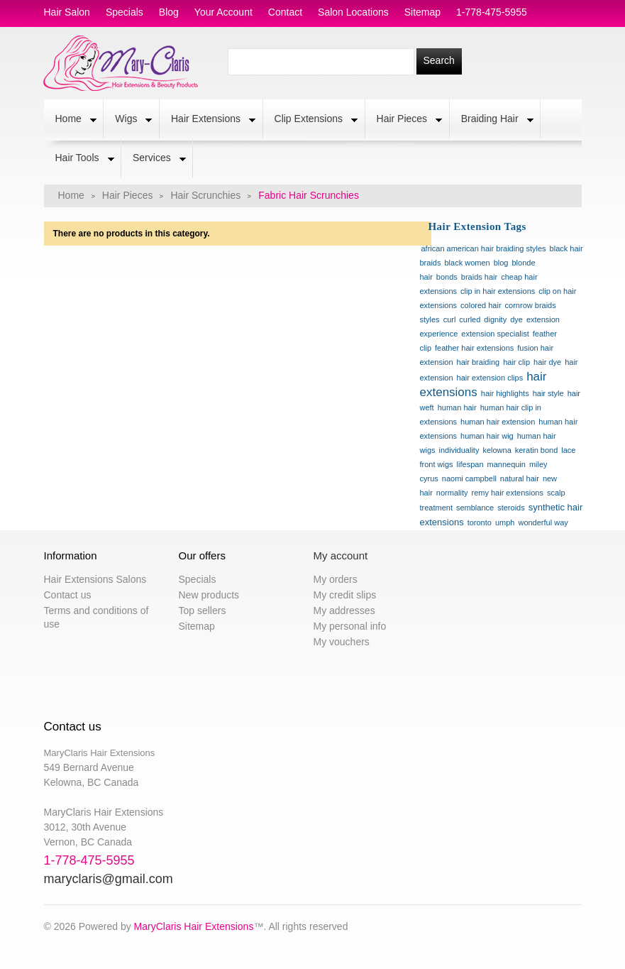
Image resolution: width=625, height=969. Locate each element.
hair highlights (505, 393)
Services (153, 159)
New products (209, 595)
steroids (511, 507)
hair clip (516, 362)
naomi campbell (469, 478)
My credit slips (345, 595)
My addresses (344, 610)
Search (439, 60)
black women (467, 262)
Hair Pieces (404, 120)
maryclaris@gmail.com (108, 879)
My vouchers (342, 641)
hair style (548, 393)
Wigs (128, 120)
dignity (495, 319)
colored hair (480, 305)
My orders (336, 579)
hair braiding (478, 362)
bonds (447, 277)
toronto (480, 522)
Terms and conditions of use (96, 617)
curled (469, 319)
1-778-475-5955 (491, 12)
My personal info (350, 626)
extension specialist (495, 333)
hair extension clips (490, 377)
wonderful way (543, 522)
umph (505, 522)
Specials (197, 579)
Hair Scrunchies (205, 195)
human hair (457, 407)
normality (452, 492)
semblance (475, 507)
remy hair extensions (507, 492)
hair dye (547, 362)
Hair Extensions (207, 120)
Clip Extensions (310, 120)
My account (341, 555)
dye (516, 319)
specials (124, 12)
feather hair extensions (474, 348)
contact (285, 12)
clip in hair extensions (497, 291)
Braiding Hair (491, 120)
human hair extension (497, 421)
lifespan (470, 464)
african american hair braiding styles (483, 248)
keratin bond (536, 450)
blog (169, 12)
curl (449, 319)
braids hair (479, 277)
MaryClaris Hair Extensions (194, 926)
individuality (459, 450)
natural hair (519, 478)
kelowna (496, 450)
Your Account (223, 12)
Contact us (68, 595)
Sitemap (197, 626)
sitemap (422, 12)
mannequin (506, 464)
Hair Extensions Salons (95, 579)
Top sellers (202, 610)
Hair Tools (79, 159)
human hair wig (487, 436)
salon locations (353, 12)
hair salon (67, 12)
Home (70, 120)
